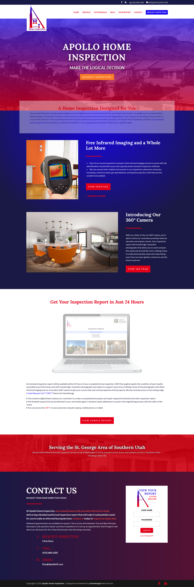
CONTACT (138, 12)
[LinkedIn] (125, 3)
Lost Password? (146, 536)
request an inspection (104, 518)
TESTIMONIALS (100, 12)
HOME (76, 12)
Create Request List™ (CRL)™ (39, 393)
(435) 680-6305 (50, 552)
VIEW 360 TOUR (138, 269)
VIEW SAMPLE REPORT (97, 420)
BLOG (112, 12)
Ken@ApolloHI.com (52, 564)
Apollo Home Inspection (53, 583)
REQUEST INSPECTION (156, 12)
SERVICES (86, 12)
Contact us (78, 518)
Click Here (47, 541)
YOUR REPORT (124, 12)
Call (46, 548)
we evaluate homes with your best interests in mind (82, 510)
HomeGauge (95, 583)
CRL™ (47, 407)
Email (47, 560)
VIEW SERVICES (98, 187)
